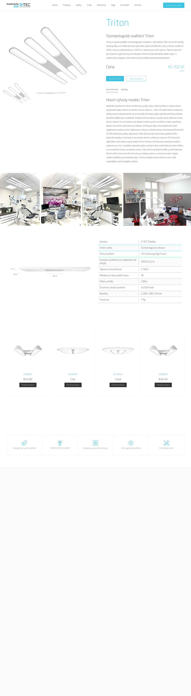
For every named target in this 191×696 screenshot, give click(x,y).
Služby (79, 5)
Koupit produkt (115, 79)
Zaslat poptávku (136, 79)
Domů (55, 5)
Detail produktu (27, 385)
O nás (89, 5)
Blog (113, 5)
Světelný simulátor (174, 5)
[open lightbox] (20, 199)
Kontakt (137, 5)
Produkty (67, 5)
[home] (19, 5)
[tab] (112, 89)
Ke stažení (124, 5)
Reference (101, 5)
